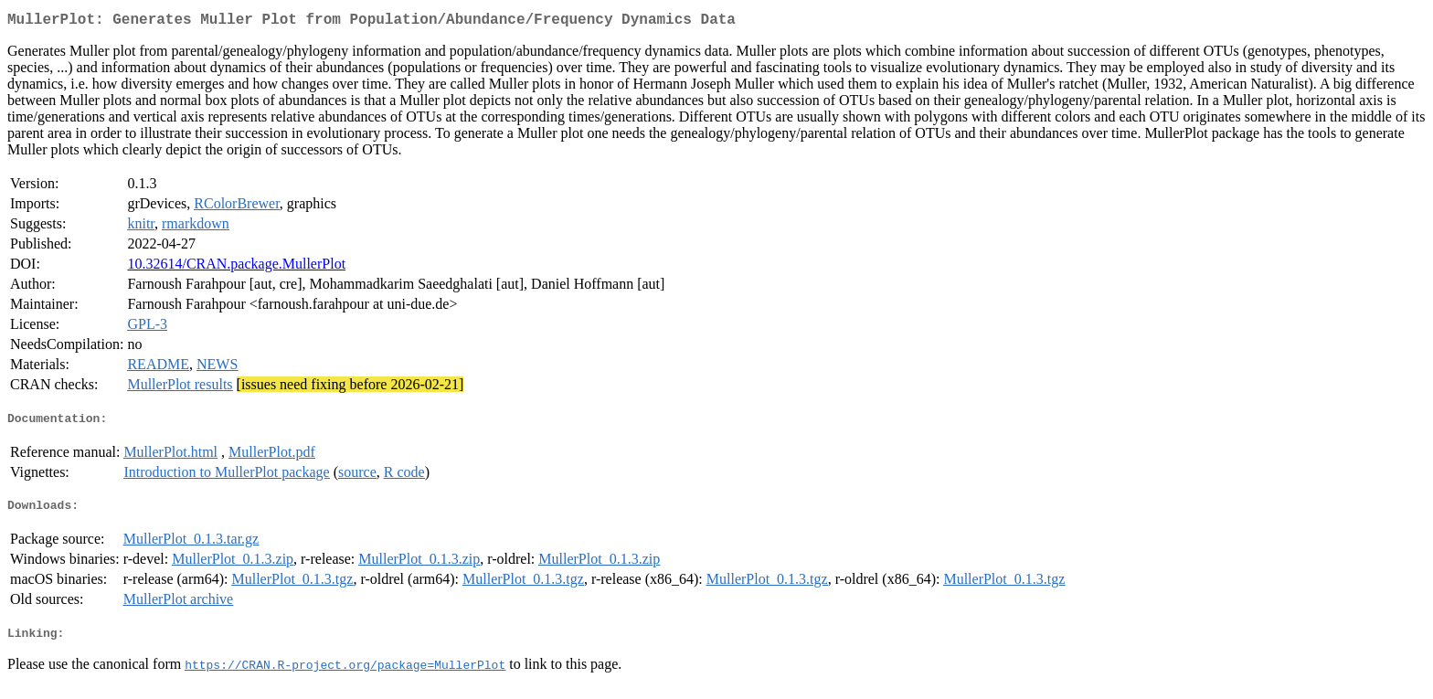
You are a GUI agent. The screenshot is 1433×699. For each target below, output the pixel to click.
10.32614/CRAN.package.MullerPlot (236, 267)
